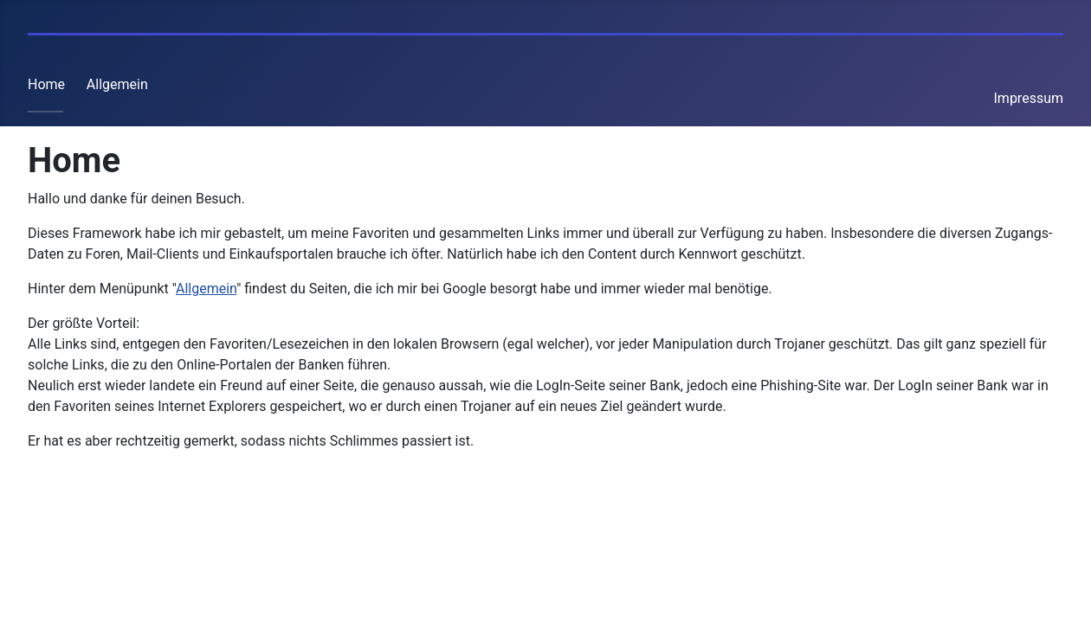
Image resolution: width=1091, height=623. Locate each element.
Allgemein (117, 84)
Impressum (1029, 98)
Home (46, 84)
